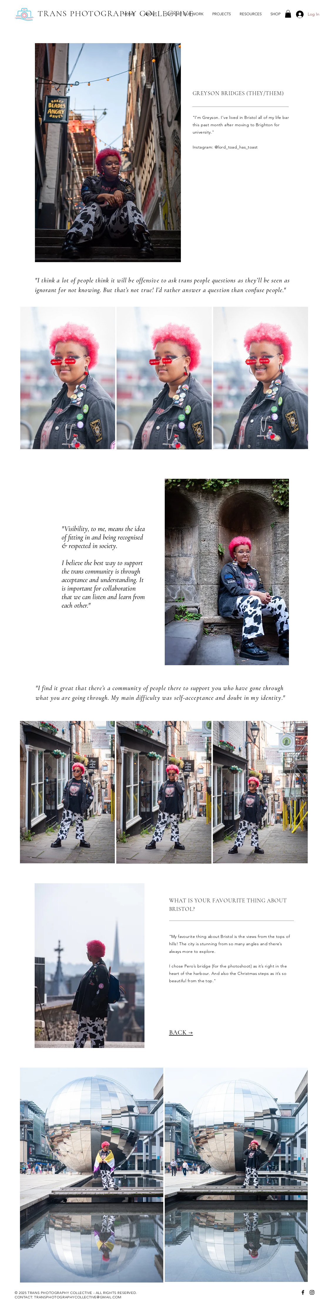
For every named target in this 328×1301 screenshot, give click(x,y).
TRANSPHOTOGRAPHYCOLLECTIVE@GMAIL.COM (78, 1297)
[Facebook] (303, 1292)
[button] (221, 14)
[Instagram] (312, 1292)
